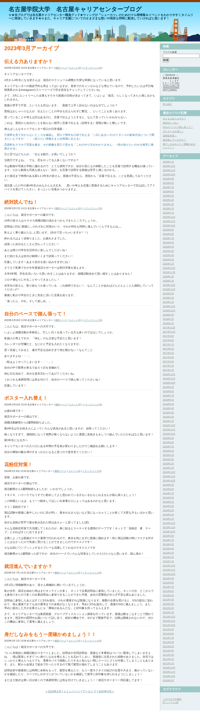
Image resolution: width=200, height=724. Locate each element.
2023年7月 (168, 187)
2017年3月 (168, 361)
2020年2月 (168, 276)
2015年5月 (168, 455)
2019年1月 (168, 302)
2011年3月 (168, 655)
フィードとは (170, 702)
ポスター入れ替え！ (25, 398)
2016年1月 (168, 421)
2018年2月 (168, 319)
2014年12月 (169, 472)
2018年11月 (169, 310)
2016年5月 (168, 404)
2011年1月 (168, 663)
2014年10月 (169, 480)
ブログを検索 (170, 52)
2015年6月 (168, 451)
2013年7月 (168, 540)
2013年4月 (168, 548)
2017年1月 (168, 370)
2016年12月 (169, 374)
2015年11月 (169, 429)
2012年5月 (168, 595)
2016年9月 (168, 387)
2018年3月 (168, 315)
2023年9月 (168, 178)
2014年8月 (168, 489)
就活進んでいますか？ (28, 566)
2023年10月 (169, 174)
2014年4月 (168, 506)
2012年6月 (168, 591)
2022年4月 (168, 251)
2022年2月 (168, 259)
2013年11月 (169, 527)
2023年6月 (168, 191)
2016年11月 (169, 378)
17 (176, 85)
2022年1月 (168, 264)
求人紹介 (167, 104)
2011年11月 (169, 621)
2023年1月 (168, 213)
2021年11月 (169, 272)
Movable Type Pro (13, 718)
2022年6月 (168, 242)
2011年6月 (168, 642)
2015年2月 (168, 463)
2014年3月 (168, 510)
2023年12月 (169, 166)
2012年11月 (169, 570)
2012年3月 (168, 604)
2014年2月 (168, 514)
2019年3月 (168, 293)
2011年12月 (169, 616)
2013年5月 (168, 544)
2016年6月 (168, 400)
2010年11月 (169, 672)
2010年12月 (169, 667)
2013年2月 (168, 557)
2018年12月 (169, 306)
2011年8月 (168, 633)
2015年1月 (168, 468)
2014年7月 (168, 493)
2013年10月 (169, 531)
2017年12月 (169, 327)
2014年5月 (168, 502)
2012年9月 (168, 578)
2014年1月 (168, 519)
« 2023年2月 (53, 691)
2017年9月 (168, 336)
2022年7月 (168, 238)
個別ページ (61, 68)
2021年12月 (169, 268)
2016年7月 (168, 395)
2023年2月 (168, 208)
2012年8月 (168, 582)
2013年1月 (168, 561)
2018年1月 (168, 323)
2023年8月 (168, 183)
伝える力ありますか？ (28, 61)
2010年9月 (168, 680)
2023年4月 (168, 200)
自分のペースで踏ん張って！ (35, 314)
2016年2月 (168, 417)
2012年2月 (168, 608)
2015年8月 (168, 442)
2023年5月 (168, 195)
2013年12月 (169, 523)
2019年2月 (168, 298)
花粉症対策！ (18, 464)
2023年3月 (168, 204)
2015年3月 (168, 459)
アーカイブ (89, 691)
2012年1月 (168, 612)
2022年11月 (169, 221)
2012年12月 (169, 565)
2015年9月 (168, 438)
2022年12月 (169, 217)
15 (171, 85)
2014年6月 (168, 497)
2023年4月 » (106, 691)
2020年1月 (168, 281)
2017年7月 (168, 344)
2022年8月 (168, 234)
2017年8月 (168, 340)
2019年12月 (169, 285)
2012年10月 (169, 574)
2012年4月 (168, 599)
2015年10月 (169, 434)
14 (168, 85)
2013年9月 (168, 536)
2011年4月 (168, 650)
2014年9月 (168, 485)
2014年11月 (169, 476)
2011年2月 (168, 659)
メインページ (71, 691)
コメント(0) (75, 68)
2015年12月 (169, 425)
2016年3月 (168, 412)
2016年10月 (169, 383)
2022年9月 (168, 230)
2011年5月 (168, 646)
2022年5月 (168, 247)
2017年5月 (168, 353)
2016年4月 (168, 408)
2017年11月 (169, 332)
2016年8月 (168, 391)
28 (168, 90)
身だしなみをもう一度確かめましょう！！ (50, 634)
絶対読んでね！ (21, 202)
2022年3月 (168, 255)
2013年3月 (168, 553)
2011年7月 (168, 638)
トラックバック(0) (92, 68)
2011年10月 (169, 625)
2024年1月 (168, 161)
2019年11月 (169, 289)
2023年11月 (169, 170)
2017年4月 (168, 357)
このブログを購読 (172, 699)
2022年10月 (169, 225)
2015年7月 (168, 446)
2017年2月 (168, 366)
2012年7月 (168, 587)
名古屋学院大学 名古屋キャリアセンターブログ (75, 9)
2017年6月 (168, 349)
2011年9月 (168, 629)
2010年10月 (169, 676)
